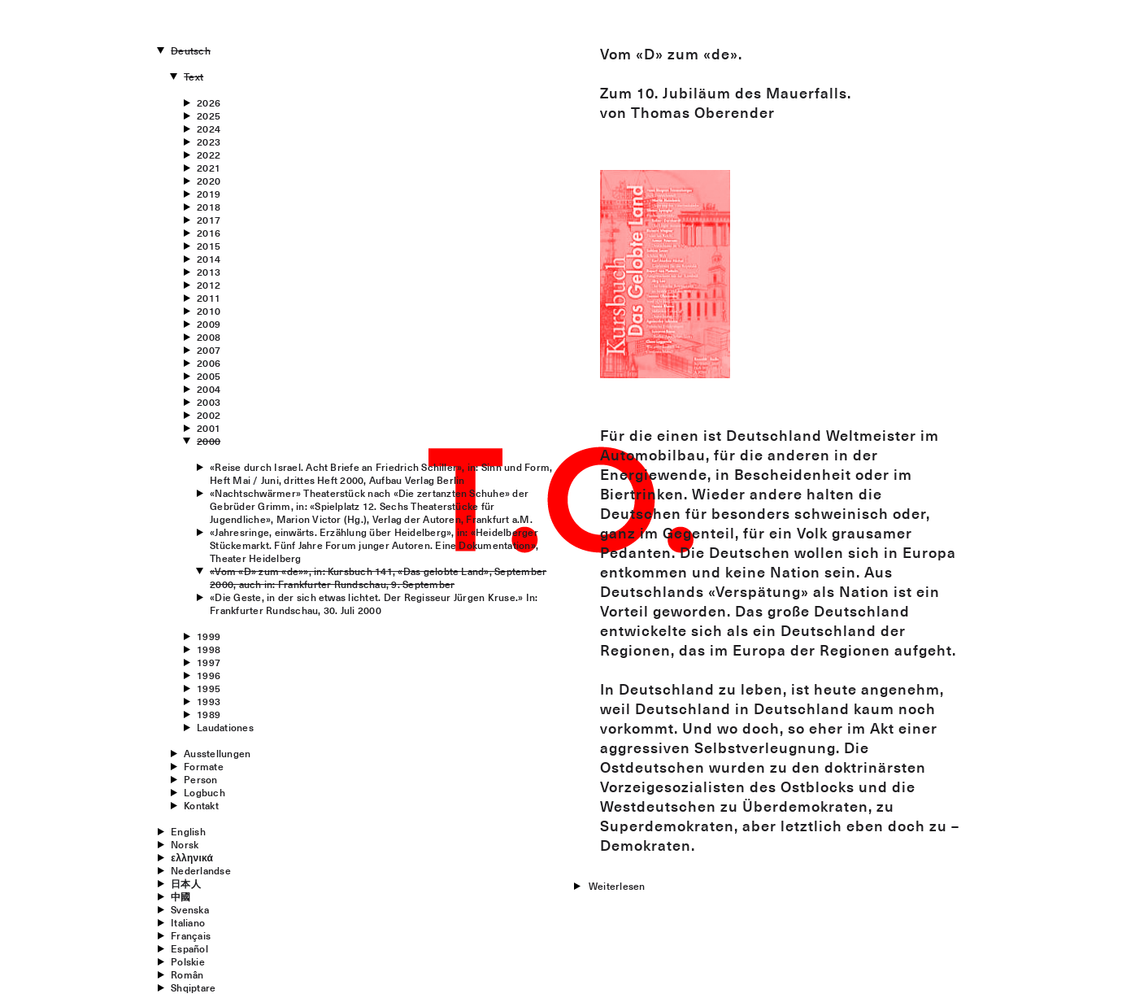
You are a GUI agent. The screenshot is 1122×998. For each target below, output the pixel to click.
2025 (208, 115)
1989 (208, 714)
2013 (208, 271)
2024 (208, 128)
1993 (208, 701)
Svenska (190, 909)
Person (200, 779)
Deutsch (191, 50)
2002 (208, 414)
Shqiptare (193, 987)
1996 (208, 675)
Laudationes (225, 727)
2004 (208, 388)
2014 (208, 258)
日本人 (186, 883)
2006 (208, 362)
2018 (208, 206)
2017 (208, 219)
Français (191, 935)
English (188, 831)
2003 (208, 401)
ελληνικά (192, 857)
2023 (208, 141)
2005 (208, 375)
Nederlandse (201, 870)
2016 (208, 232)
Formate (204, 766)
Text (193, 76)
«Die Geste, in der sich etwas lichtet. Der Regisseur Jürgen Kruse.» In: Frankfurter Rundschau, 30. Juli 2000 (373, 604)
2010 (208, 310)
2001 (208, 427)
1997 (208, 662)
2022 (208, 154)
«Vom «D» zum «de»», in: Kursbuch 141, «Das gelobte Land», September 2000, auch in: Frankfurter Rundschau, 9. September (378, 577)
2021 (208, 167)
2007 (208, 349)
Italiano (188, 922)
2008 (208, 336)
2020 (208, 180)
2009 (208, 323)
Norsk (184, 844)
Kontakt (201, 805)
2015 (208, 245)
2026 (208, 102)
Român (187, 974)
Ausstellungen (217, 753)
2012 (208, 284)
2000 (208, 440)
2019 (208, 193)
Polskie (188, 961)
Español (189, 948)
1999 (208, 636)
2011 (208, 297)
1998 (208, 649)
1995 (208, 688)
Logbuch (204, 792)
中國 (180, 896)
